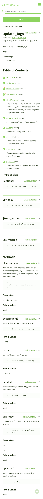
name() (9, 127)
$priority (10, 83)
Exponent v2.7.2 (10, 4)
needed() (10, 137)
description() (12, 118)
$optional (10, 77)
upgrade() (10, 161)
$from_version (12, 89)
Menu (21, 19)
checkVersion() (12, 100)
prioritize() (11, 149)
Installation (8, 26)
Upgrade (18, 26)
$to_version (11, 94)
